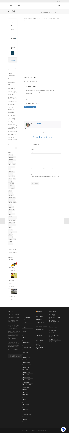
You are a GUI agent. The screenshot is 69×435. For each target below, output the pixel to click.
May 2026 (25, 335)
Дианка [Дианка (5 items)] (10, 239)
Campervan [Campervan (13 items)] (11, 166)
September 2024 (27, 364)
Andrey (39, 124)
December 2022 (26, 407)
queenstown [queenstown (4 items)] (11, 209)
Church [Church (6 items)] (10, 174)
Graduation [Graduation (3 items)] (11, 188)
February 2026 (26, 340)
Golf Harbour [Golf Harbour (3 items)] (12, 185)
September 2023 (27, 384)
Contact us (58, 1)
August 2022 (26, 417)
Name (32, 168)
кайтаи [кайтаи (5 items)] (10, 244)
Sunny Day (51, 320)
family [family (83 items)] (10, 178)
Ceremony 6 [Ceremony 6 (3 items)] (11, 171)
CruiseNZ (51, 323)
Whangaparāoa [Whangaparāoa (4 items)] (12, 232)
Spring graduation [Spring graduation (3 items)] (11, 217)
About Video (31, 100)
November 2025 (26, 345)
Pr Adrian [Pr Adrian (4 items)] (11, 207)
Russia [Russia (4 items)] (10, 212)
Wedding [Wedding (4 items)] (11, 229)
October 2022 (26, 412)
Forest (49, 18)
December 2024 (26, 360)
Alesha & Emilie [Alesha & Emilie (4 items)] (12, 157)
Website (54, 168)
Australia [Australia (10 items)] (11, 162)
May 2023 (25, 394)
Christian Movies (27, 317)
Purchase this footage (33, 103)
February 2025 (26, 357)
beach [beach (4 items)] (13, 164)
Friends (25, 319)
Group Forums (11, 77)
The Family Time (54, 339)
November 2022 (26, 409)
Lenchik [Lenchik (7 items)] (10, 193)
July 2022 (25, 419)
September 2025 (27, 347)
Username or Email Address (12, 30)
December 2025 (26, 342)
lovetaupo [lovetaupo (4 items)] (11, 195)
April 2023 (25, 397)
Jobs (9, 78)
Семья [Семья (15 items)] (10, 241)
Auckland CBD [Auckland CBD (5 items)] (12, 159)
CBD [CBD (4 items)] (10, 169)
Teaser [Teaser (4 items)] (10, 225)
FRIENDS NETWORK (15, 6)
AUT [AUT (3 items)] (10, 164)
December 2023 (26, 377)
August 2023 (26, 387)
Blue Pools (40, 18)
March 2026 (25, 337)
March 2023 (25, 399)
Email (43, 168)
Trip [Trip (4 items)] (14, 225)
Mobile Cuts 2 (54, 332)
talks (58, 18)
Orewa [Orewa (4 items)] (10, 204)
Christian (26, 315)
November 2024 (26, 362)
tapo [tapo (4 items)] (14, 222)
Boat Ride (51, 314)
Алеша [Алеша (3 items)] (10, 234)
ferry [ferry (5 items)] (14, 178)
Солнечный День (53, 321)
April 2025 (25, 352)
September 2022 (27, 414)
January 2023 (26, 404)
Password (13, 38)
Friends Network (11, 75)
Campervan (45, 18)
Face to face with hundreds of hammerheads (39, 318)
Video (36, 18)
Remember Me (13, 47)
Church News (39, 311)
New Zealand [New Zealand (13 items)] (12, 200)
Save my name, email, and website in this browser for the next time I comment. (45, 177)
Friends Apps (38, 345)
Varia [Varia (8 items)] (10, 227)
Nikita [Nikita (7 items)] (14, 202)
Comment (33, 152)
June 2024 (25, 369)
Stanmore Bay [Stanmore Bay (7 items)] (12, 220)
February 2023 (26, 402)
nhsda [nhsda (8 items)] (10, 202)
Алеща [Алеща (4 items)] (10, 237)
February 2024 (26, 372)
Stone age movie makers (41, 326)
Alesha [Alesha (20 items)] (10, 155)
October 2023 (26, 382)
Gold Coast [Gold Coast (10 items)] (11, 183)
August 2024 (26, 367)
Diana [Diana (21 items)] (10, 176)
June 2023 (25, 392)
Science (25, 322)
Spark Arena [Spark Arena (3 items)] (11, 214)
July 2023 (25, 389)
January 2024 (26, 374)
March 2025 (25, 355)
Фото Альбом (54, 330)
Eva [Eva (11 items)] (14, 176)
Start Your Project (30, 107)
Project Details (32, 86)
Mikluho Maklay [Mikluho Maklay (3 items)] (12, 197)
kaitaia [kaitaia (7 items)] (10, 190)
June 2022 (25, 422)
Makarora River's (53, 18)
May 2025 (25, 350)
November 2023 (26, 379)
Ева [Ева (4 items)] (15, 239)
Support (25, 324)
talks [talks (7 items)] (10, 222)
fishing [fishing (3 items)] (10, 181)
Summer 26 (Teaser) (55, 341)
